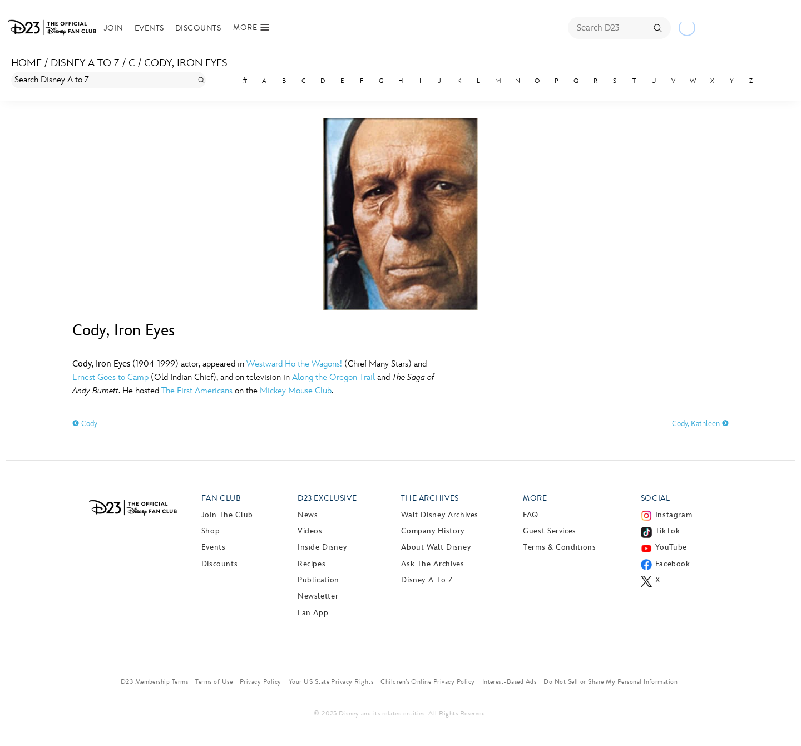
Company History (432, 531)
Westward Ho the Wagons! (294, 364)
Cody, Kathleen (700, 423)
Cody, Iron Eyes (186, 63)
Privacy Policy (260, 681)
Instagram (674, 515)
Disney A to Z (85, 63)
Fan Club (221, 498)
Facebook (672, 564)
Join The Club (227, 515)
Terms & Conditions (559, 547)
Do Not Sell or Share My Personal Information (610, 681)
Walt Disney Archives (439, 515)
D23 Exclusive (327, 498)
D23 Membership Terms (155, 681)
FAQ (530, 515)
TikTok (667, 531)
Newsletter (318, 596)
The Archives (430, 498)
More (535, 498)
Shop (210, 531)
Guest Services (549, 531)
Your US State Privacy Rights (331, 681)
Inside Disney (322, 547)
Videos (310, 531)
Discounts (198, 28)
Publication (318, 580)
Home (26, 63)
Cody (84, 423)
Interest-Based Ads (509, 681)
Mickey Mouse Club (296, 391)
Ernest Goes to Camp (110, 377)
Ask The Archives (432, 564)
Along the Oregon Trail (333, 377)
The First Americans (197, 391)
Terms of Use (214, 681)
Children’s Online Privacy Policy (427, 681)
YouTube (671, 547)
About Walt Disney (436, 547)
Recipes (311, 564)
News (308, 515)
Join (113, 28)
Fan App (313, 612)
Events (149, 28)
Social (655, 498)
